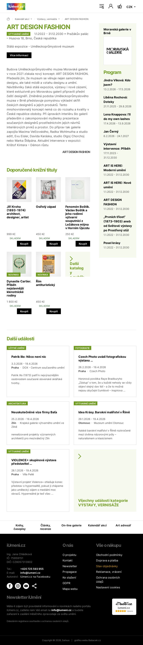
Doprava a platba (107, 560)
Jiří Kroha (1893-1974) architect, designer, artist (18, 212)
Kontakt (67, 560)
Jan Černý (111, 131)
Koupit (24, 243)
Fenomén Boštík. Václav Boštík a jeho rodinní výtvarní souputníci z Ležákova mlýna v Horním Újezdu (77, 217)
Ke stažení (69, 577)
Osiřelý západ (46, 207)
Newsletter (70, 566)
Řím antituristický (45, 283)
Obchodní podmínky (109, 555)
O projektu (69, 555)
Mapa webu (70, 589)
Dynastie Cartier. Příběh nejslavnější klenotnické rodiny (19, 288)
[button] (34, 586)
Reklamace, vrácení (109, 572)
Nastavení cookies (108, 587)
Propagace (70, 572)
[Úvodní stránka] (16, 6)
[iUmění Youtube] (26, 585)
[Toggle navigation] (101, 6)
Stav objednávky (107, 566)
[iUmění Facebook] (10, 585)
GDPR (66, 583)
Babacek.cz (94, 640)
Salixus (65, 640)
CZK (129, 7)
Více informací (19, 55)
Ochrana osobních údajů (108, 580)
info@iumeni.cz (61, 610)
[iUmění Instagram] (18, 585)
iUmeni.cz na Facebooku (35, 576)
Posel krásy (112, 243)
